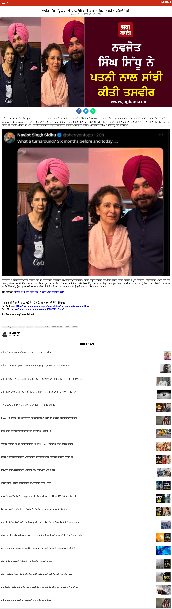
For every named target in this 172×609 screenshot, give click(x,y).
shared (21, 327)
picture (29, 327)
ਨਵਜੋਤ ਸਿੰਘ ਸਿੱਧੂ (57, 327)
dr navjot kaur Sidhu (42, 327)
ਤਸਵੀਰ (75, 327)
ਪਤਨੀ (67, 327)
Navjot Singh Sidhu (9, 327)
